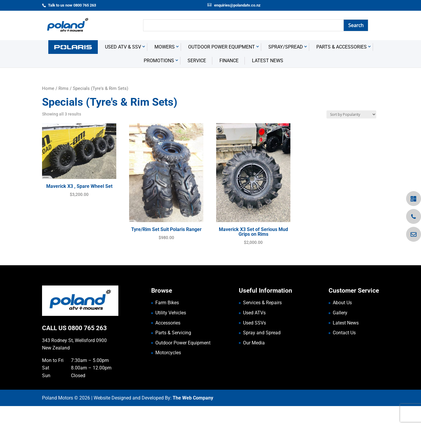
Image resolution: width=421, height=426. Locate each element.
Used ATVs (254, 333)
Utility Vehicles (170, 333)
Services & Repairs (262, 322)
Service (197, 80)
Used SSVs (254, 343)
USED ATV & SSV (123, 67)
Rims (63, 108)
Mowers (164, 67)
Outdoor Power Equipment (221, 67)
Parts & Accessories (341, 67)
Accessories (167, 343)
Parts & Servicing (173, 352)
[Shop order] (351, 134)
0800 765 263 (87, 348)
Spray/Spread (285, 67)
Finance (229, 80)
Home (48, 108)
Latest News (267, 80)
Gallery (340, 333)
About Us (342, 322)
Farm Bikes (167, 322)
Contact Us (344, 352)
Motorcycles (168, 372)
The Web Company (193, 418)
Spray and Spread (262, 352)
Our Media (254, 363)
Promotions (159, 80)
